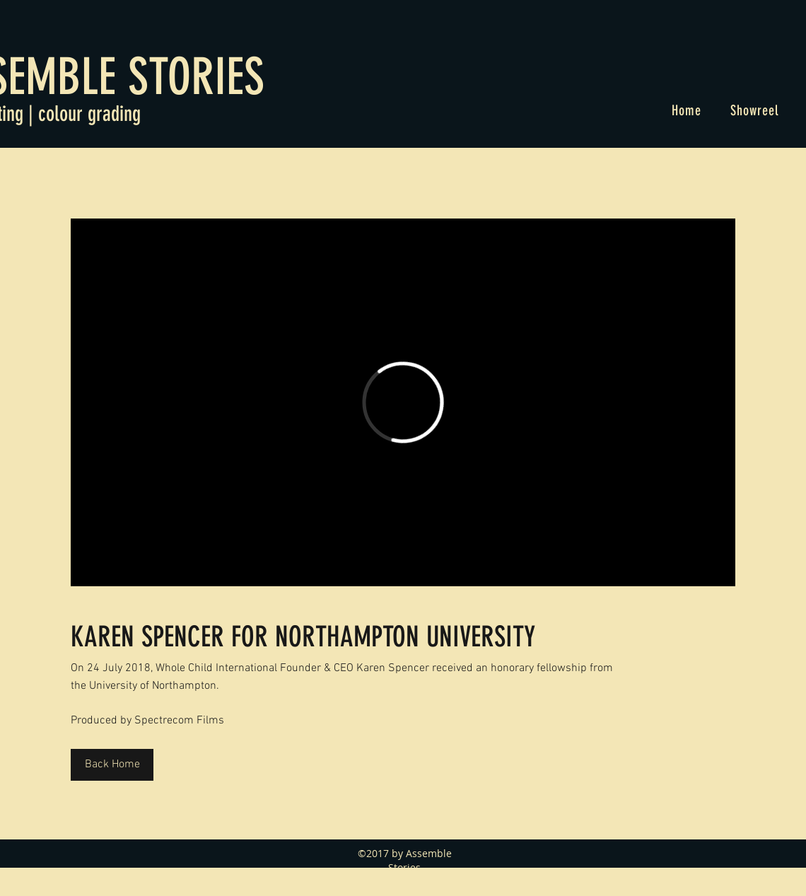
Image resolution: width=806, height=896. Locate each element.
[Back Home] (112, 765)
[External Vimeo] (403, 402)
